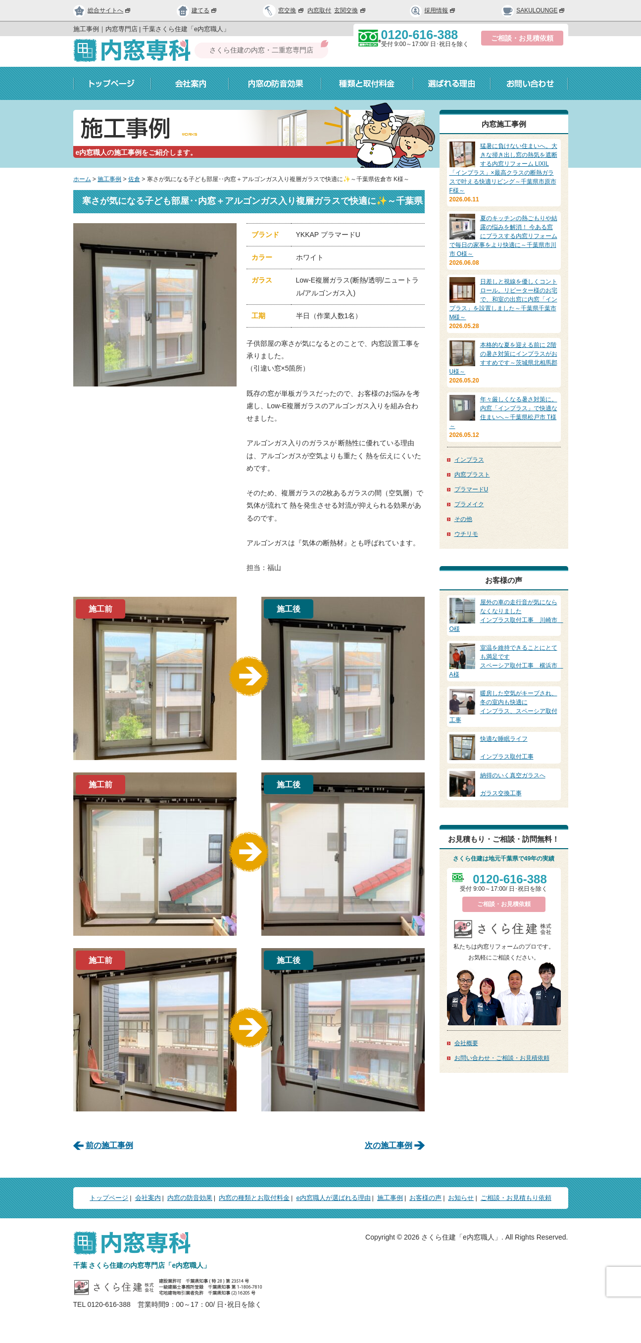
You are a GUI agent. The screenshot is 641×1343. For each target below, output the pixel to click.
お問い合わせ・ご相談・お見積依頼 (501, 1058)
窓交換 (291, 10)
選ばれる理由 (452, 83)
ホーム (82, 179)
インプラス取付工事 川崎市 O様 (506, 615)
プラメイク (469, 504)
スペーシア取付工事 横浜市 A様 (506, 660)
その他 (463, 519)
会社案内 (190, 83)
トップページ (112, 83)
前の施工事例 (109, 1145)
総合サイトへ (102, 10)
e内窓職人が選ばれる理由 (333, 1197)
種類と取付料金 (367, 83)
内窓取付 (319, 10)
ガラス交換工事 (503, 784)
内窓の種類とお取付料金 (254, 1197)
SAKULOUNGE (533, 10)
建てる (197, 10)
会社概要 (466, 1043)
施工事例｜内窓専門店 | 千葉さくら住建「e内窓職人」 (151, 29)
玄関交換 (350, 10)
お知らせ (461, 1197)
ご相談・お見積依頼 (522, 38)
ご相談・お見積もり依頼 (516, 1197)
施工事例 (109, 179)
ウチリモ (466, 533)
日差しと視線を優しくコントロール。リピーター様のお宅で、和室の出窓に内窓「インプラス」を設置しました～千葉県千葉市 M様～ (503, 299)
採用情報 (433, 10)
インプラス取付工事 (503, 747)
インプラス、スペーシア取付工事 (503, 706)
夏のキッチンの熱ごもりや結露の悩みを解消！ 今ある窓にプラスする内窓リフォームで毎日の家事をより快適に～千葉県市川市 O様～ (503, 236)
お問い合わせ (529, 83)
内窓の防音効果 (275, 83)
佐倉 (134, 179)
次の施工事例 (388, 1145)
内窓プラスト (472, 474)
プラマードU (471, 489)
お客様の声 (425, 1197)
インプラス (469, 459)
